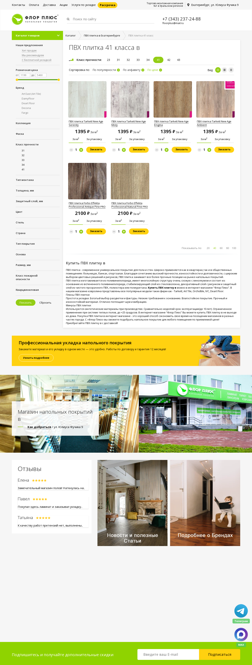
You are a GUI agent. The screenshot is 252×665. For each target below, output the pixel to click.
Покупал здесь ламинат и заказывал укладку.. (50, 507)
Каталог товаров (28, 35)
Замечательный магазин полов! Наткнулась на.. (51, 488)
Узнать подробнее (36, 357)
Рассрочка (107, 5)
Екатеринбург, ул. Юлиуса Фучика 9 (215, 5)
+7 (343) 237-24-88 (181, 19)
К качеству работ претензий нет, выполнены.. (50, 525)
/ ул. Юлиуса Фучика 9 (55, 427)
